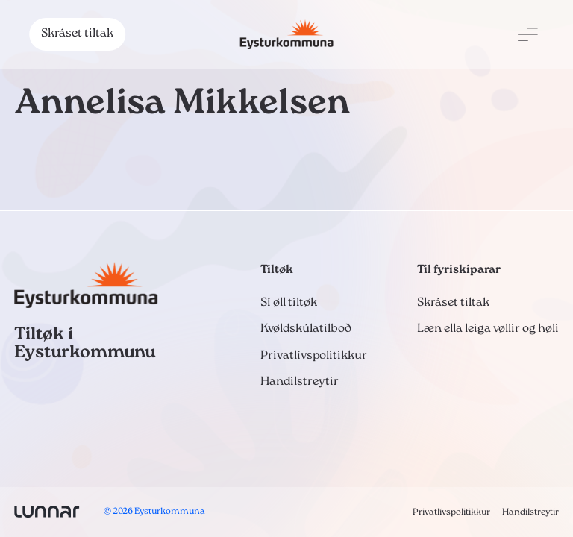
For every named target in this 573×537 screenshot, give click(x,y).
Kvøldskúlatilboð (305, 329)
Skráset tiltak (77, 34)
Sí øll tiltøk (288, 303)
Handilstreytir (299, 382)
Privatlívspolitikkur (313, 356)
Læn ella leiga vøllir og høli (488, 329)
